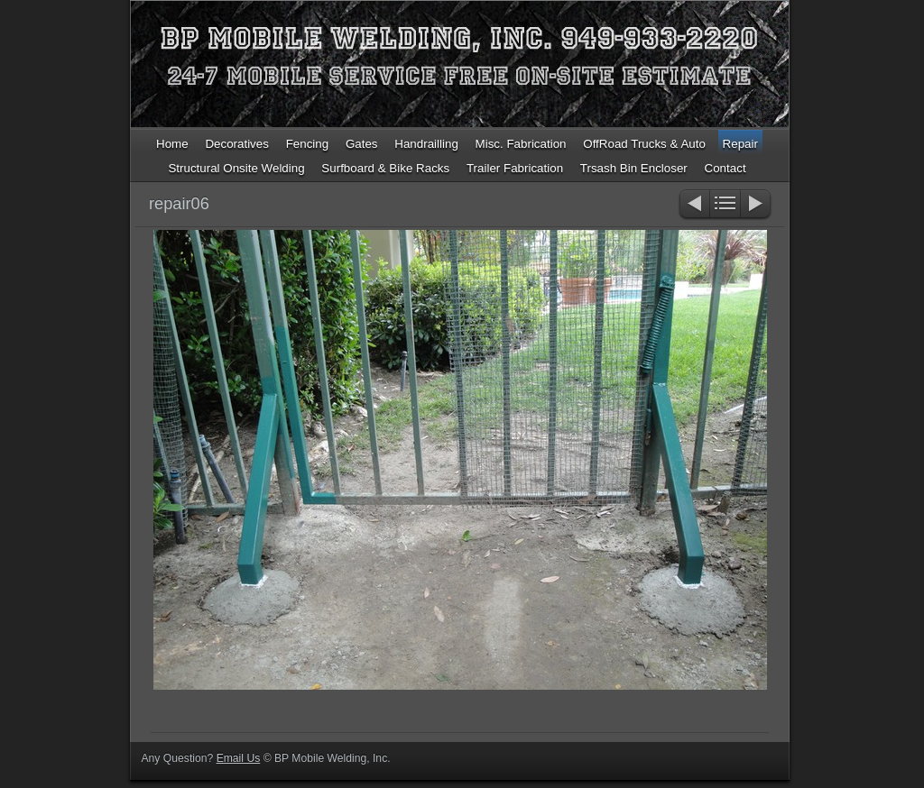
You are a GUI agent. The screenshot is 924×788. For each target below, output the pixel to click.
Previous (693, 205)
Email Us (239, 758)
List (725, 205)
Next (756, 205)
